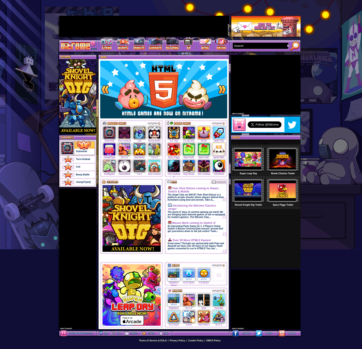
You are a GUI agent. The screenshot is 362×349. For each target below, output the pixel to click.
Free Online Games (107, 45)
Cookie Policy (196, 340)
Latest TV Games (188, 45)
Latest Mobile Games (139, 45)
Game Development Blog (205, 45)
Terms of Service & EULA (153, 340)
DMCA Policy (213, 340)
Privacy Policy (177, 340)
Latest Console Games (156, 45)
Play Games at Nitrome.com (76, 45)
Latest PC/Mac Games (172, 45)
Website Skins (221, 45)
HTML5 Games (123, 45)
